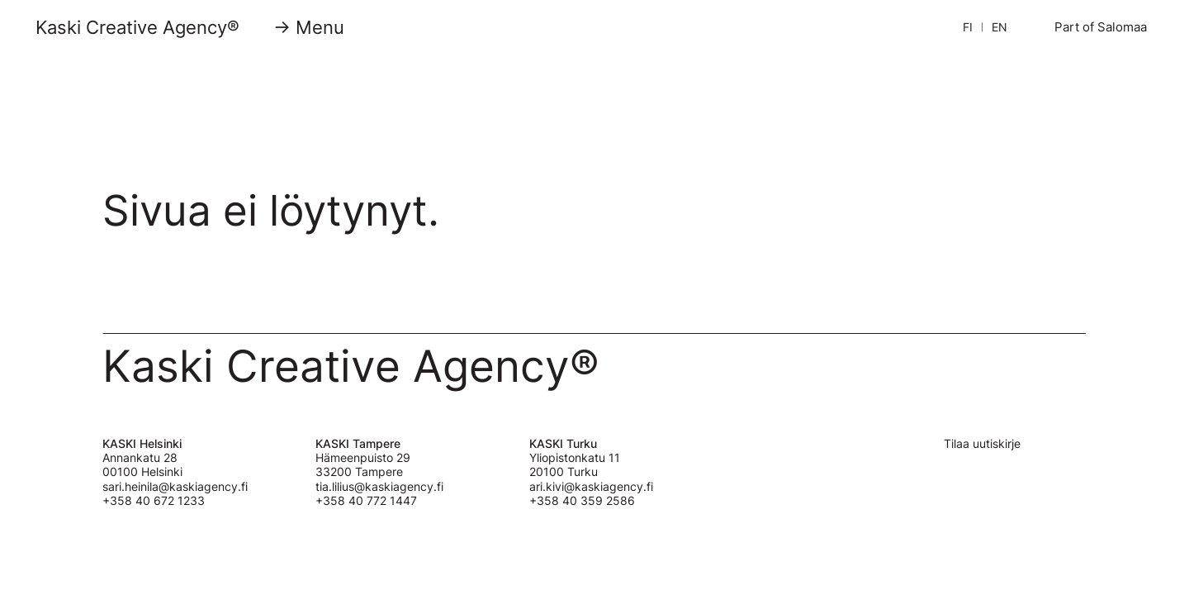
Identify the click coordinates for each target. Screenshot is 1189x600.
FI (968, 27)
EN (999, 27)
